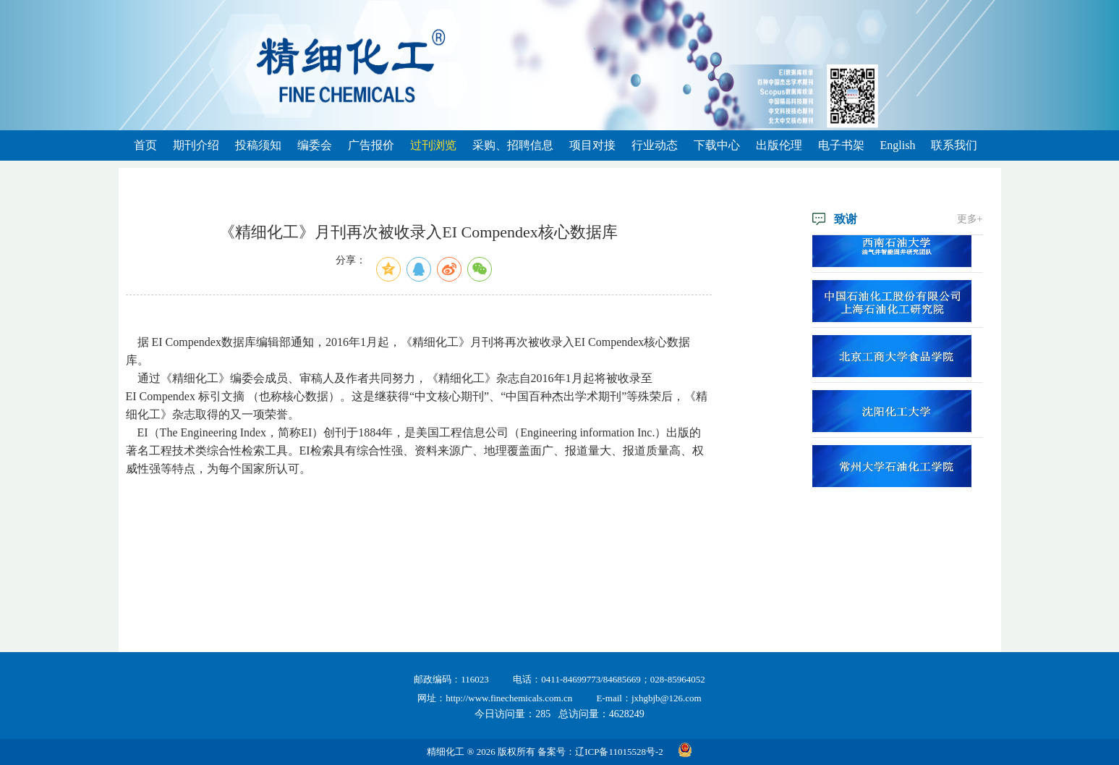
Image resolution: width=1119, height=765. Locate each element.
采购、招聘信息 (512, 145)
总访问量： (601, 714)
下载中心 (717, 145)
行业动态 (654, 145)
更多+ (970, 219)
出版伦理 (779, 145)
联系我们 (954, 145)
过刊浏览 (433, 145)
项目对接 (592, 145)
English (898, 145)
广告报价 (371, 145)
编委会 (314, 145)
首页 (145, 145)
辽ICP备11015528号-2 (619, 751)
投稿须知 (258, 145)
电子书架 (841, 145)
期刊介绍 (196, 145)
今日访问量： (512, 714)
